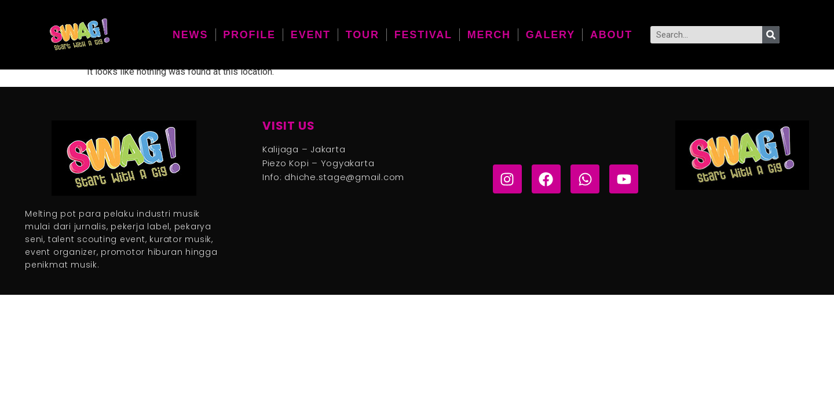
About (611, 35)
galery (550, 35)
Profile (249, 35)
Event (311, 35)
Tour (362, 35)
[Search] (771, 34)
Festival (423, 35)
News (190, 35)
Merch (489, 35)
